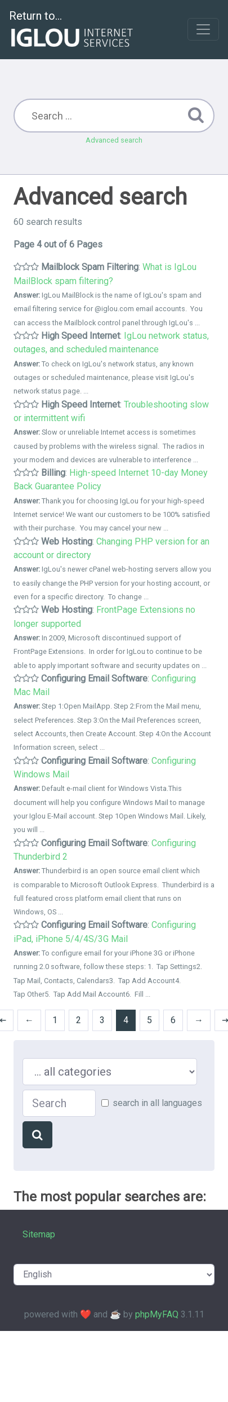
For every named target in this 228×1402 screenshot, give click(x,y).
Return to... (72, 30)
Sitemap (39, 1234)
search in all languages (157, 1103)
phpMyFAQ (156, 1314)
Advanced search (114, 140)
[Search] (37, 1134)
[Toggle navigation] (203, 29)
